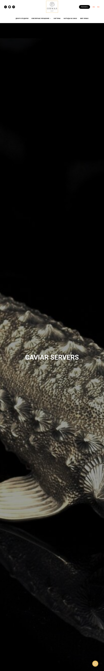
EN (94, 7)
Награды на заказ (70, 18)
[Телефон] (5, 7)
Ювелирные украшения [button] (40, 18)
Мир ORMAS (84, 18)
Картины (57, 18)
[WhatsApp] (9, 7)
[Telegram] (13, 7)
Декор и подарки (22, 18)
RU (98, 7)
